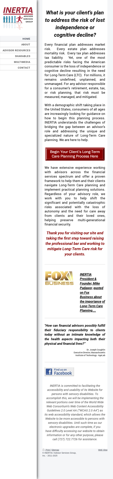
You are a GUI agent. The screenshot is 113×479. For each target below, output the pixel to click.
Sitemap (55, 450)
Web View (102, 450)
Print (46, 450)
